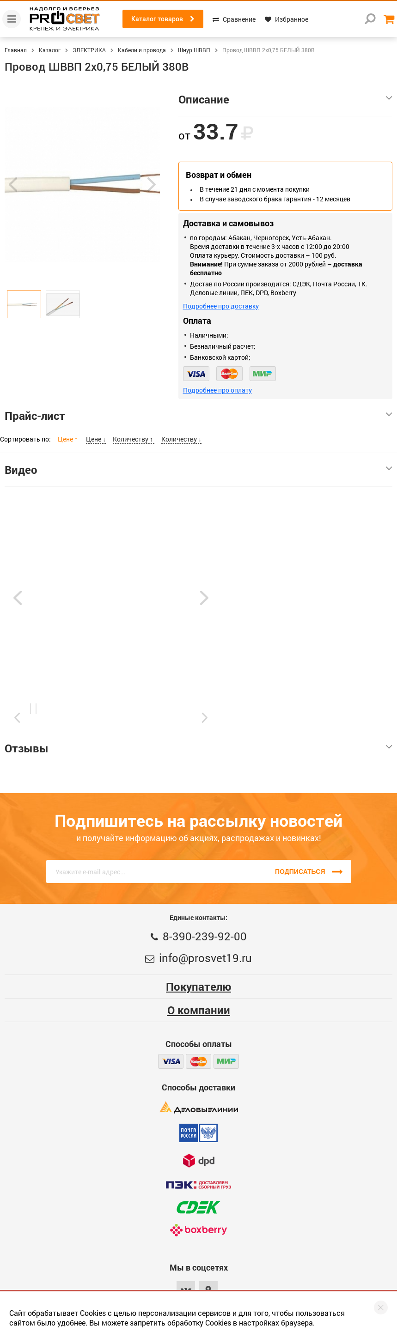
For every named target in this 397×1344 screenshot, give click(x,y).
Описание (285, 99)
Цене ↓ (96, 439)
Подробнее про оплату (217, 390)
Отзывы (198, 748)
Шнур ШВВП (194, 50)
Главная (16, 50)
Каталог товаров (163, 19)
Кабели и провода (142, 50)
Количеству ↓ (181, 439)
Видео (198, 469)
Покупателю (198, 986)
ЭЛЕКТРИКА (89, 50)
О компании (198, 1010)
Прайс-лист (198, 415)
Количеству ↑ (133, 439)
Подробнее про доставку (221, 306)
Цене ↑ (68, 439)
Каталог (50, 50)
